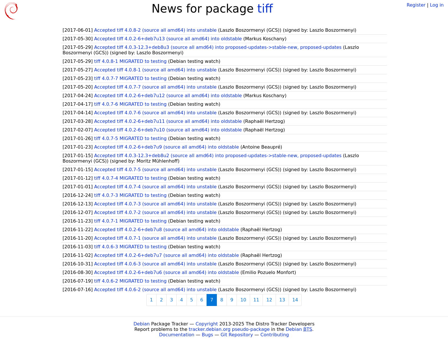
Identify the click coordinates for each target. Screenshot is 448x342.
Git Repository (237, 334)
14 (295, 300)
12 (269, 300)
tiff (265, 8)
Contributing (275, 334)
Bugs (207, 334)
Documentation (176, 334)
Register (416, 5)
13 (282, 300)
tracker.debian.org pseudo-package (229, 329)
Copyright (206, 324)
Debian (141, 324)
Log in (437, 5)
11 (256, 300)
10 (243, 300)
